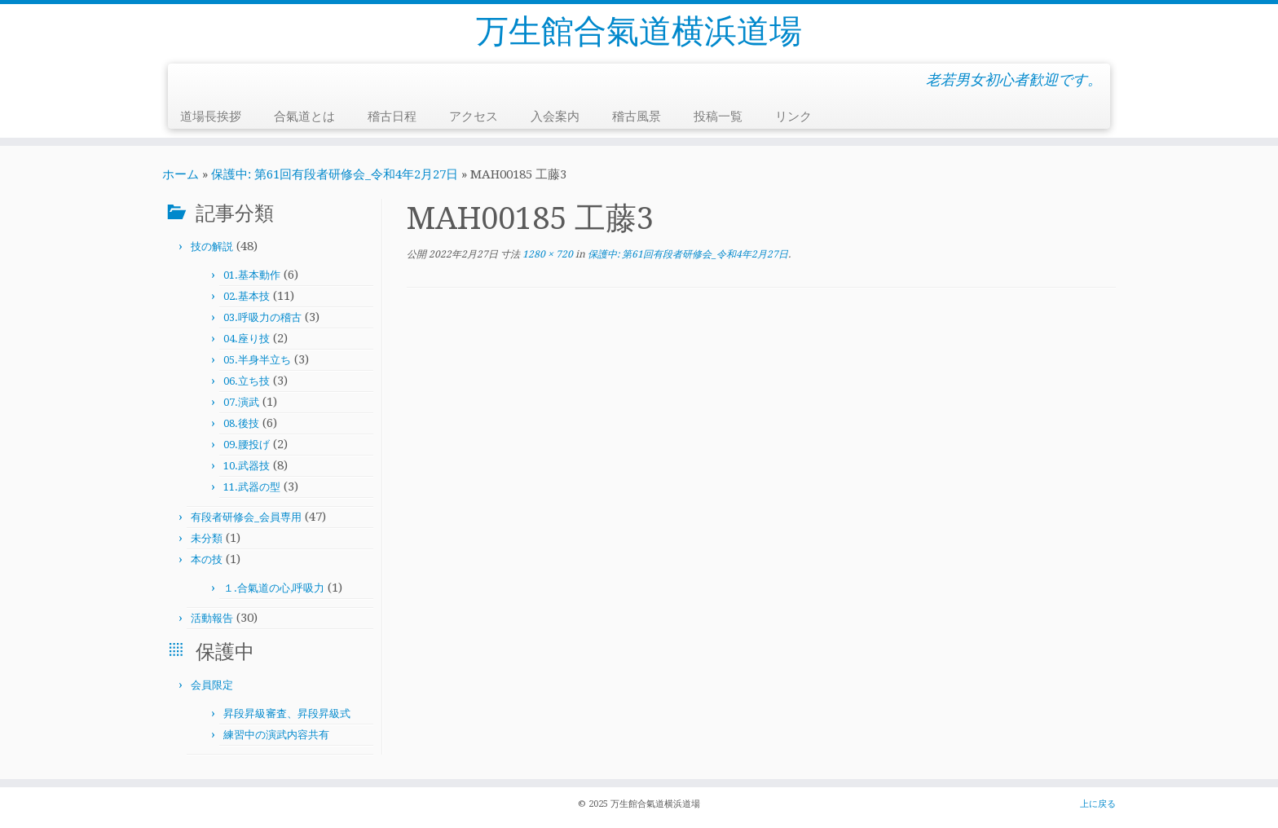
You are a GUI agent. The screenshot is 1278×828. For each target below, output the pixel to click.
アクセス (473, 116)
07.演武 (241, 402)
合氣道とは (304, 116)
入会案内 (555, 116)
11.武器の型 (251, 487)
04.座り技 (246, 339)
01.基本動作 (251, 275)
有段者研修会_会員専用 (246, 517)
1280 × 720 (546, 254)
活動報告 (212, 618)
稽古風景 (636, 116)
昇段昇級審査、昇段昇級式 (286, 713)
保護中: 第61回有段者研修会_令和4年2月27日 (334, 174)
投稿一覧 (718, 116)
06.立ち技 (246, 381)
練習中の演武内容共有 (276, 735)
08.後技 (241, 423)
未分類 (207, 538)
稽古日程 (392, 116)
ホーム (180, 174)
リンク (793, 116)
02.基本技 (246, 296)
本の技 (207, 559)
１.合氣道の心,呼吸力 (273, 588)
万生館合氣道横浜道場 (639, 31)
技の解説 (212, 246)
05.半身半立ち (257, 360)
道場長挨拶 (210, 116)
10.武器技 (246, 466)
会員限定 (212, 685)
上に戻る (1098, 804)
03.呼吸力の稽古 (262, 317)
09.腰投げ (246, 444)
